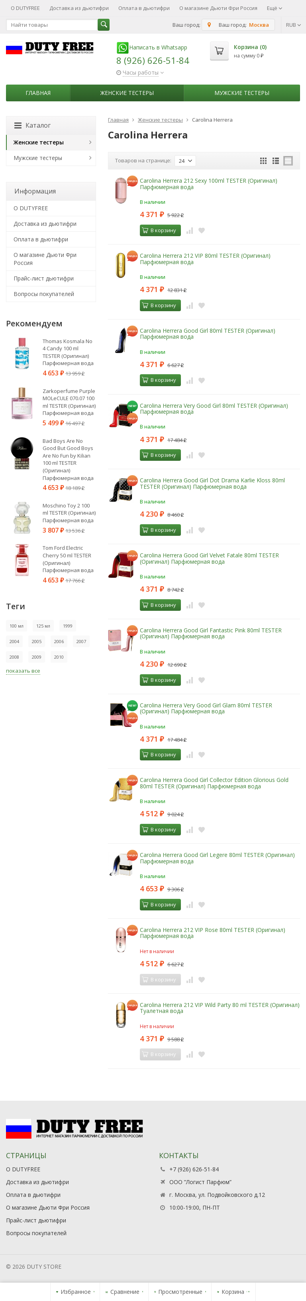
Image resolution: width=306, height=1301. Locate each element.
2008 (14, 657)
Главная (38, 93)
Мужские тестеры (241, 93)
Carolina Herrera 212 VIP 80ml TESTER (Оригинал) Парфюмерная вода (205, 258)
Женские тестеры (127, 93)
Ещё (274, 8)
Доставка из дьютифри (79, 8)
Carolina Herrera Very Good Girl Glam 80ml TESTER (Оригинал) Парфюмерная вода (206, 708)
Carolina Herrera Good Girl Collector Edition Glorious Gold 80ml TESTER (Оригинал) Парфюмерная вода (214, 783)
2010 (59, 657)
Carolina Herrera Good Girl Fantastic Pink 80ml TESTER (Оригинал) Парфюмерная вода (211, 633)
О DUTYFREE (25, 8)
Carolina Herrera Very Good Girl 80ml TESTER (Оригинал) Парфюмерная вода (214, 408)
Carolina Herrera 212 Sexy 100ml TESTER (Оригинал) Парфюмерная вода (208, 183)
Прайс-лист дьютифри (44, 278)
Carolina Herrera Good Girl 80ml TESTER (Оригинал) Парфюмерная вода (207, 333)
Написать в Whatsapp (151, 47)
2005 (36, 641)
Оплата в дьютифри (144, 8)
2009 (36, 657)
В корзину (159, 230)
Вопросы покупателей (44, 294)
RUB (293, 24)
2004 (14, 641)
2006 (59, 641)
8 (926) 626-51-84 (152, 60)
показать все (23, 670)
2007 (81, 641)
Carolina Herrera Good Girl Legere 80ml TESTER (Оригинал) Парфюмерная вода (217, 858)
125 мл (43, 626)
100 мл (17, 626)
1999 (68, 626)
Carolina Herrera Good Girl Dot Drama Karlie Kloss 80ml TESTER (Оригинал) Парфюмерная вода (212, 483)
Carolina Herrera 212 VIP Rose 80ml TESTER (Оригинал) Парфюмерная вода (212, 933)
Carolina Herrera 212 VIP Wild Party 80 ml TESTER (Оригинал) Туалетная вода (220, 1008)
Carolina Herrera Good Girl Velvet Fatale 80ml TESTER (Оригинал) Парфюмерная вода (209, 558)
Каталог (32, 125)
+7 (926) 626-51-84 (194, 1169)
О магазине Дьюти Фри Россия (218, 8)
